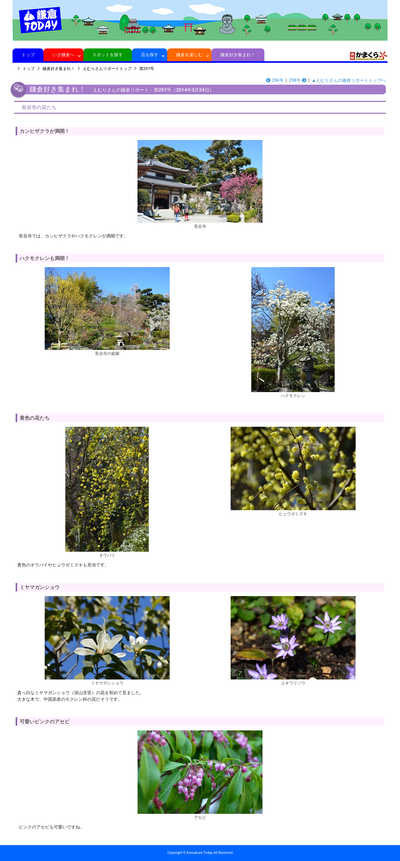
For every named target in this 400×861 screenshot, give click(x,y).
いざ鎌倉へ (64, 54)
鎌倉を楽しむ (189, 54)
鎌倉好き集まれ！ (238, 54)
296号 (274, 80)
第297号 (146, 68)
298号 (297, 80)
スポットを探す (107, 54)
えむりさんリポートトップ (107, 68)
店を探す (149, 54)
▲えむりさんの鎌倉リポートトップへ (349, 80)
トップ (28, 54)
